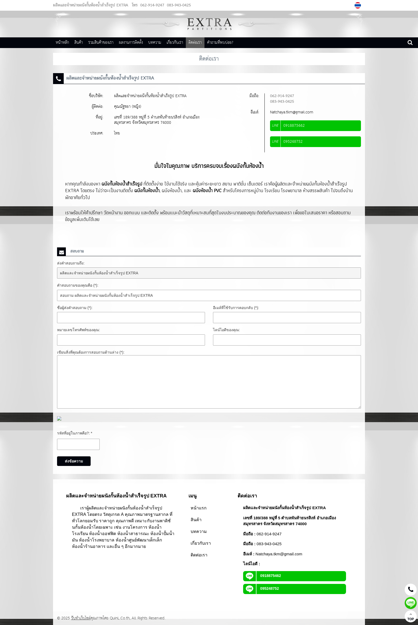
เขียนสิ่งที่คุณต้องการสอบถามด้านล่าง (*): (90, 352)
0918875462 (262, 575)
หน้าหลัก (62, 42)
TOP (410, 616)
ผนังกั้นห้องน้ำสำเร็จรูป (122, 184)
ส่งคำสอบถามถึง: (71, 263)
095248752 (261, 588)
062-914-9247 (152, 5)
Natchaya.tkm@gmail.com (291, 112)
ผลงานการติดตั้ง (131, 42)
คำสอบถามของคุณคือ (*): (77, 285)
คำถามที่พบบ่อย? (220, 42)
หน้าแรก (199, 508)
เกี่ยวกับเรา (175, 42)
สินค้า (78, 42)
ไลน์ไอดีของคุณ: (226, 330)
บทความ (154, 42)
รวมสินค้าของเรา (101, 42)
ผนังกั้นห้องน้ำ (146, 190)
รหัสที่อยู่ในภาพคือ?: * (74, 433)
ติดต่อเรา (195, 42)
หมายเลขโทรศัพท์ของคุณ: (78, 330)
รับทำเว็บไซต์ (81, 618)
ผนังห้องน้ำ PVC (207, 190)
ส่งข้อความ (74, 461)
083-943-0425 (178, 5)
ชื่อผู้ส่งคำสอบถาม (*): (75, 308)
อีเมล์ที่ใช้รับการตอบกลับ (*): (236, 308)
